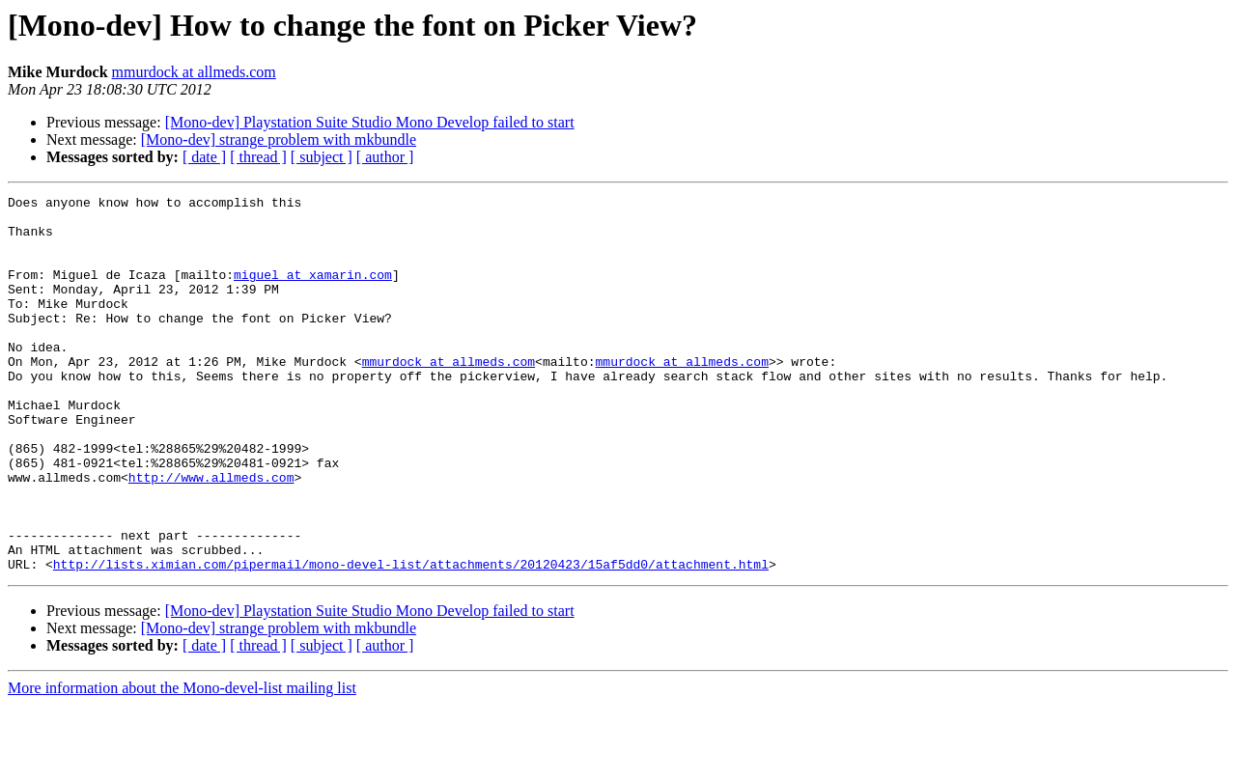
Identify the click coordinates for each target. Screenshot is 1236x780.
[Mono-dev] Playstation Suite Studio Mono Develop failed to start (370, 122)
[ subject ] (321, 157)
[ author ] (385, 157)
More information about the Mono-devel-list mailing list (182, 763)
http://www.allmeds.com (211, 534)
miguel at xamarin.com (313, 291)
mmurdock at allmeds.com (194, 72)
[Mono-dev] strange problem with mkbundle (278, 139)
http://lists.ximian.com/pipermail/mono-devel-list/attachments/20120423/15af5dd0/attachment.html (411, 639)
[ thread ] (258, 157)
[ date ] (204, 157)
